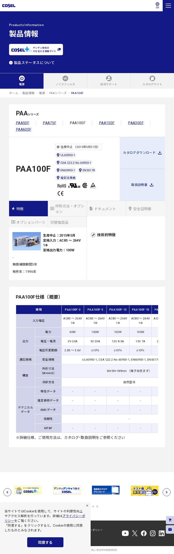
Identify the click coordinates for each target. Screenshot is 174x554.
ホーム (13, 93)
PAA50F (22, 123)
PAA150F (107, 123)
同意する (45, 542)
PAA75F (49, 123)
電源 (42, 93)
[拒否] (87, 505)
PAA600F (23, 129)
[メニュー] (168, 5)
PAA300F (136, 123)
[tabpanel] (28, 490)
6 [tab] (97, 506)
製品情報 (28, 93)
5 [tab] (93, 506)
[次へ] (167, 492)
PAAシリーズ (58, 93)
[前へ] (7, 492)
